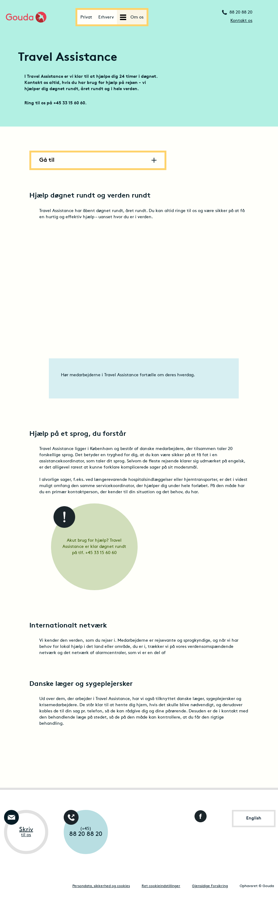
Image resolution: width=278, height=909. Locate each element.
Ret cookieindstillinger (161, 886)
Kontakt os (241, 21)
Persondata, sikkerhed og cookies (101, 886)
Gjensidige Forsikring (210, 886)
